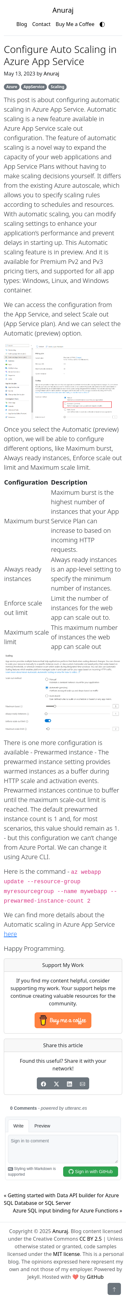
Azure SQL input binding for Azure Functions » (67, 1210)
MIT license (66, 1254)
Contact (41, 24)
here (10, 934)
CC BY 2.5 (90, 1238)
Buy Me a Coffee (75, 24)
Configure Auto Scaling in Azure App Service (60, 55)
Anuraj (51, 73)
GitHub (95, 1276)
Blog (21, 24)
